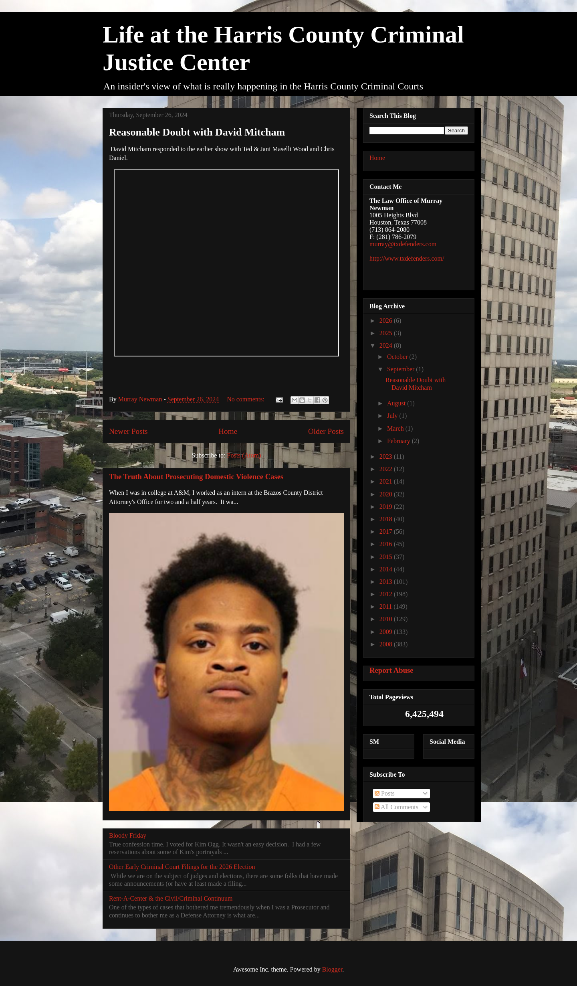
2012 (386, 594)
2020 (386, 494)
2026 (386, 320)
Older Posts (326, 431)
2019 (386, 506)
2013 (386, 581)
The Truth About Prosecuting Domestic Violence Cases (196, 476)
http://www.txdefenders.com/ (406, 258)
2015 (386, 556)
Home (227, 431)
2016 (386, 544)
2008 (386, 644)
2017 (386, 531)
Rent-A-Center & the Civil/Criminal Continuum (170, 898)
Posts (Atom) (244, 455)
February (399, 440)
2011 (386, 606)
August (397, 403)
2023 (386, 456)
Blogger (332, 969)
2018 (386, 519)
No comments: (246, 399)
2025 (386, 333)
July (393, 415)
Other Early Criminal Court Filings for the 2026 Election (182, 866)
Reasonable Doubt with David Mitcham (197, 132)
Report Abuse (391, 670)
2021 (386, 481)
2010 (386, 618)
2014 (386, 569)
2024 (386, 345)
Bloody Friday (127, 835)
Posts (385, 793)
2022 (386, 469)
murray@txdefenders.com (402, 244)
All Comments (396, 807)
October (398, 356)
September (401, 369)
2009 (386, 631)
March (396, 428)
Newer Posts (128, 431)
